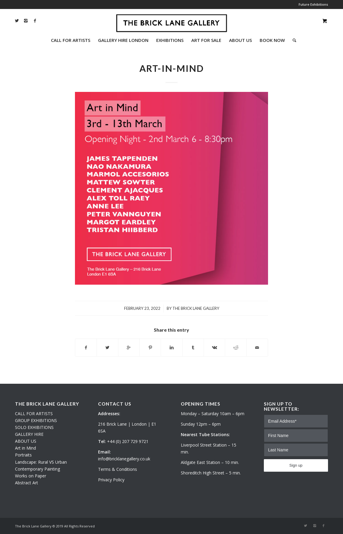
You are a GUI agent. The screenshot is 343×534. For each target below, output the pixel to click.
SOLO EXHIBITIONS (34, 427)
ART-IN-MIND (171, 68)
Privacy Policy (111, 480)
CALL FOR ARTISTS (34, 413)
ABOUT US (25, 441)
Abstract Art (26, 483)
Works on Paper (30, 476)
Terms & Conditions (117, 469)
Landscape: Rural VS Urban (41, 462)
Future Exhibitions (313, 4)
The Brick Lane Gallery (195, 308)
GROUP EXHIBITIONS (36, 420)
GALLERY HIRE (29, 434)
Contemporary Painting (37, 469)
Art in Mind (25, 448)
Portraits (23, 455)
